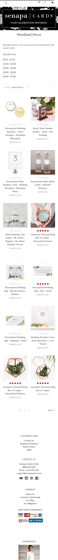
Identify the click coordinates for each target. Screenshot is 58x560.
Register (39, 2)
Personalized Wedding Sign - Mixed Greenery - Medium (15, 290)
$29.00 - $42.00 (9, 68)
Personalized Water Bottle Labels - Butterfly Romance (43, 184)
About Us (30, 494)
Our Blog (30, 500)
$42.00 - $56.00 (9, 72)
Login (45, 2)
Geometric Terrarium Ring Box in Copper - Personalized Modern (15, 390)
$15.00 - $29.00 (9, 63)
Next (51, 410)
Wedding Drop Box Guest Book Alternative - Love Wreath (43, 340)
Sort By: (8, 87)
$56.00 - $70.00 (9, 76)
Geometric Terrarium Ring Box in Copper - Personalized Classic (43, 237)
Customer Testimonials (30, 497)
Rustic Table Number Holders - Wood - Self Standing (43, 131)
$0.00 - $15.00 (9, 59)
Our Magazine (30, 503)
